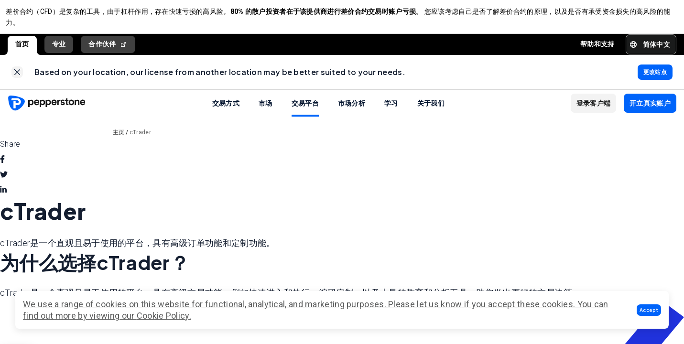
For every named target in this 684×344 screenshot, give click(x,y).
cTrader (140, 139)
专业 (59, 47)
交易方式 (225, 110)
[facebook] (2, 166)
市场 (265, 110)
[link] (17, 77)
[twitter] (4, 182)
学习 (391, 110)
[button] (649, 310)
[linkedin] (3, 197)
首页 (22, 47)
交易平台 (305, 110)
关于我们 (431, 110)
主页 (119, 139)
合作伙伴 (108, 47)
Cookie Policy (163, 316)
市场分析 (351, 110)
